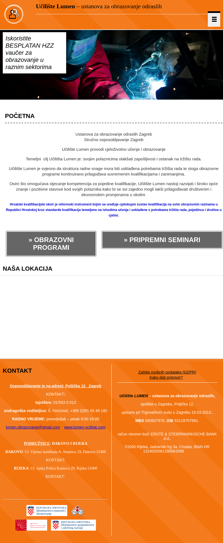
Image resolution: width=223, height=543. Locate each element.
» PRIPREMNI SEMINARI (162, 239)
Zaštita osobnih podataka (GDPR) (167, 372)
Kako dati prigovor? (166, 377)
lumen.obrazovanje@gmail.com (33, 427)
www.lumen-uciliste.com (84, 427)
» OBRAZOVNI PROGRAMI (51, 243)
